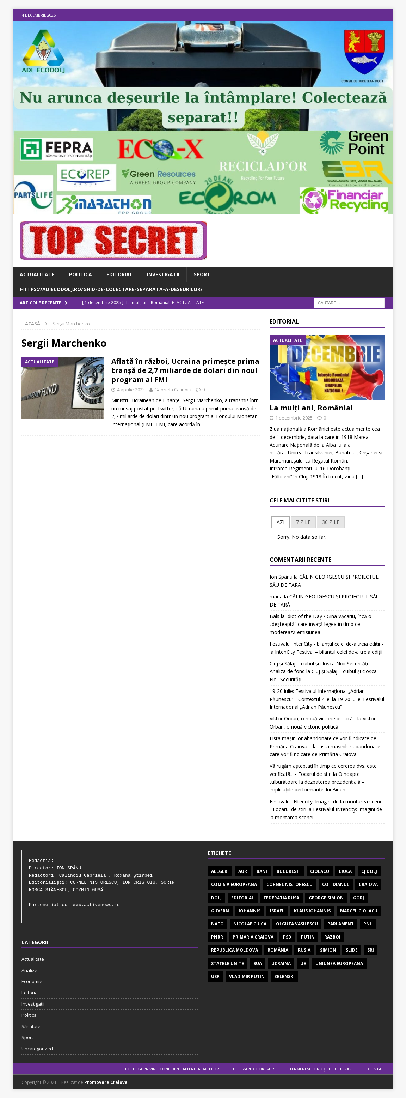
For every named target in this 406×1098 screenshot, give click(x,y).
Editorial (119, 274)
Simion (328, 950)
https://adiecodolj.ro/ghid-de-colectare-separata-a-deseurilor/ (111, 289)
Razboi (332, 937)
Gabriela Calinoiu (172, 389)
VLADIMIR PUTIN (247, 976)
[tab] (280, 522)
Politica (80, 274)
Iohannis (249, 911)
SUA (257, 963)
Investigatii (163, 274)
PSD (287, 937)
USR (215, 976)
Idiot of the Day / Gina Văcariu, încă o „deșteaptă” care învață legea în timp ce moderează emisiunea (320, 624)
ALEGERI (220, 871)
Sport (202, 274)
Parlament (340, 924)
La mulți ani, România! (311, 407)
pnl (367, 924)
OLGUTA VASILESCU (297, 924)
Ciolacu (319, 871)
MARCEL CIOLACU (358, 911)
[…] (205, 424)
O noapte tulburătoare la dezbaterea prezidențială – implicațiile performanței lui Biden (317, 782)
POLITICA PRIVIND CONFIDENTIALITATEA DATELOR (172, 1069)
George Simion (326, 898)
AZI (280, 522)
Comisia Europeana (234, 884)
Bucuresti (289, 871)
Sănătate (31, 1026)
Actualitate (37, 274)
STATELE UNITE (227, 963)
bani (262, 871)
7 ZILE (303, 522)
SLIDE (352, 950)
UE (303, 963)
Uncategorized (37, 1048)
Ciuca (345, 871)
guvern (220, 911)
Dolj (216, 898)
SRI (370, 950)
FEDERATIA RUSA (281, 898)
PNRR (217, 937)
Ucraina (281, 963)
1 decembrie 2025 (294, 418)
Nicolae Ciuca (249, 924)
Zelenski (284, 976)
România (277, 950)
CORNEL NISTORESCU (289, 884)
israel (277, 911)
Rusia (304, 950)
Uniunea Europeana (339, 963)
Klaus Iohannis (312, 911)
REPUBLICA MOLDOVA (234, 950)
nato (217, 924)
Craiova (368, 884)
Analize (29, 970)
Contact (377, 1069)
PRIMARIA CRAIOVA (253, 937)
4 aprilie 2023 (131, 389)
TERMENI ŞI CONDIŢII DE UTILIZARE (321, 1069)
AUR (242, 871)
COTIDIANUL (335, 884)
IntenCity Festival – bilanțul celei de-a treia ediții (328, 651)
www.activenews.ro (96, 904)
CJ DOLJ (369, 871)
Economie (31, 981)
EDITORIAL (242, 898)
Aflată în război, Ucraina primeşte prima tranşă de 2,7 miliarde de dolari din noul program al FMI (185, 370)
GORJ (358, 898)
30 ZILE (330, 522)
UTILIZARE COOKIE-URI (254, 1069)
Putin (308, 937)
